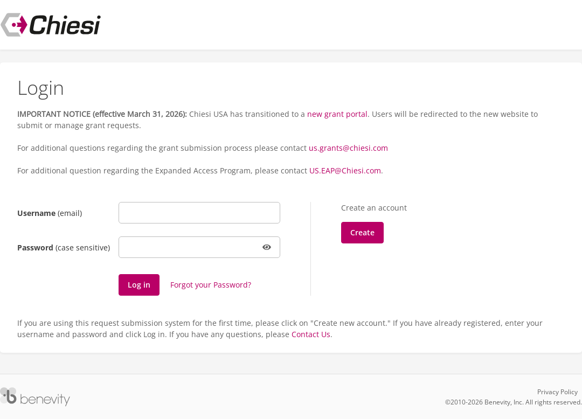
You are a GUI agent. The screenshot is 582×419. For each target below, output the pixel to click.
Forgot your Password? (210, 285)
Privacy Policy (557, 391)
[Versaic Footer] (35, 397)
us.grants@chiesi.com (348, 148)
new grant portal (337, 114)
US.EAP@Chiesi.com (345, 170)
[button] (267, 247)
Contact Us (311, 334)
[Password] (199, 247)
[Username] (199, 213)
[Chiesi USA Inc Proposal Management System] (50, 25)
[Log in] (139, 285)
